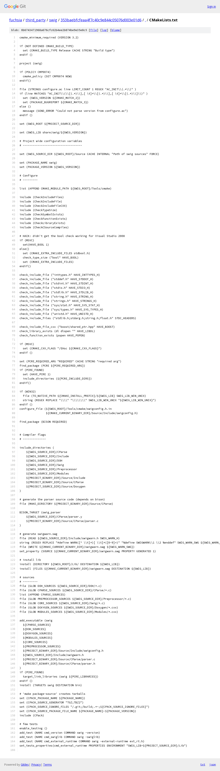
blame (116, 30)
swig (53, 19)
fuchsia (15, 19)
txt (202, 764)
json (212, 764)
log (104, 30)
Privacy (36, 764)
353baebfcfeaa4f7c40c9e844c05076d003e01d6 (101, 19)
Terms (47, 764)
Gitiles (25, 764)
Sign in (211, 6)
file (93, 30)
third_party (35, 19)
